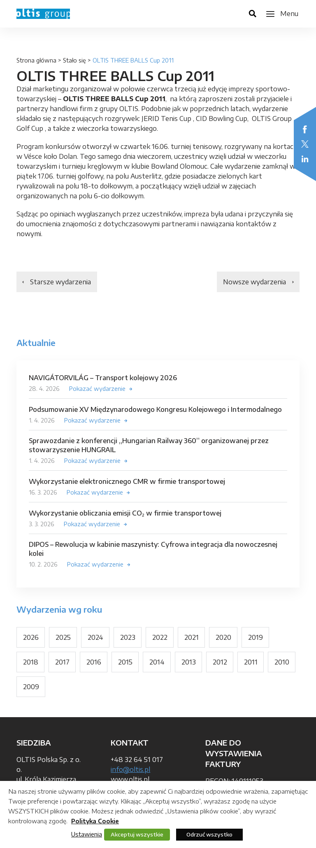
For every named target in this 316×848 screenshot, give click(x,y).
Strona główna (36, 60)
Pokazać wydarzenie (97, 388)
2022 (159, 637)
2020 (223, 637)
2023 (127, 637)
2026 (31, 637)
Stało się (74, 60)
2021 (191, 637)
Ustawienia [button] (86, 834)
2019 (255, 637)
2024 (95, 637)
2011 (251, 662)
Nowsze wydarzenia (254, 282)
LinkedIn (305, 158)
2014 (157, 662)
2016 (93, 662)
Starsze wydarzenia (60, 282)
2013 (188, 662)
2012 (220, 662)
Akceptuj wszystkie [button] (137, 834)
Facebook (305, 129)
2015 (125, 662)
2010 (281, 662)
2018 (30, 662)
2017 (62, 662)
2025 (63, 637)
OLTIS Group (43, 14)
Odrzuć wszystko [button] (209, 834)
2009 (31, 687)
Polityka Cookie (95, 821)
